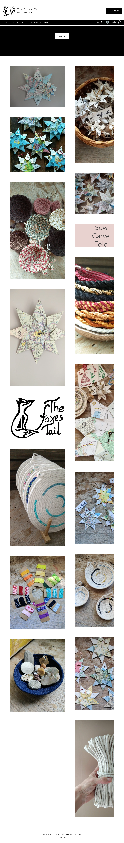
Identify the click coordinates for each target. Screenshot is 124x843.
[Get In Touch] (114, 11)
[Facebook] (101, 22)
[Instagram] (97, 22)
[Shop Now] (62, 36)
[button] (119, 22)
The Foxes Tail (29, 9)
